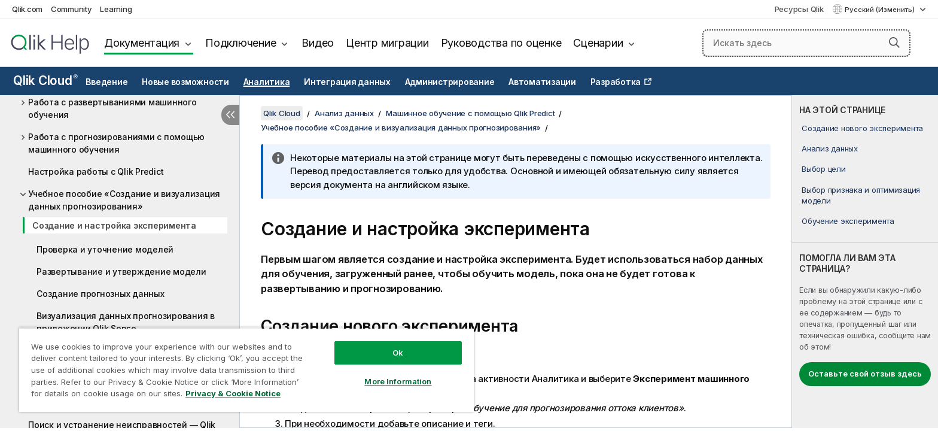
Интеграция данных (347, 82)
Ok (397, 352)
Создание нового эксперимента (862, 128)
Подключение (240, 43)
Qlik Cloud (45, 80)
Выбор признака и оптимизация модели (861, 195)
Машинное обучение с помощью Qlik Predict (470, 113)
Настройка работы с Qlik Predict (95, 171)
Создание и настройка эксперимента (114, 225)
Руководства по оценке (501, 43)
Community (71, 9)
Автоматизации (542, 82)
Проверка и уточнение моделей (104, 249)
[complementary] (865, 261)
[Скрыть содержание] (230, 115)
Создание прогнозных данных (100, 294)
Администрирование (450, 82)
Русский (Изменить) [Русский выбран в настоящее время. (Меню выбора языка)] (880, 9)
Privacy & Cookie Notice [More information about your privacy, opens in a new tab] (233, 393)
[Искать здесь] (806, 43)
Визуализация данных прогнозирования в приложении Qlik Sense (125, 322)
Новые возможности (185, 82)
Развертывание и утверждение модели (121, 271)
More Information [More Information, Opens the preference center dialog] (397, 381)
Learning (116, 9)
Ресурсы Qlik (799, 9)
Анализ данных (830, 148)
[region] (246, 369)
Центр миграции (387, 43)
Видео (318, 43)
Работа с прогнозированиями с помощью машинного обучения (116, 143)
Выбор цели (824, 169)
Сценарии (598, 43)
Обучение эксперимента (848, 221)
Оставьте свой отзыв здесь (865, 373)
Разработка (615, 82)
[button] (894, 42)
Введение (106, 82)
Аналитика (266, 82)
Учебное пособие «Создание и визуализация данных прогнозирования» (124, 200)
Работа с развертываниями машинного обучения (112, 108)
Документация (141, 43)
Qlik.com (27, 9)
